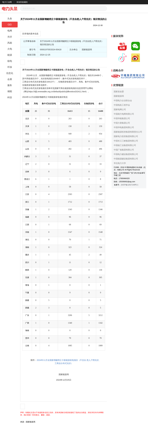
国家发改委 (119, 91)
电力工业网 (7, 2)
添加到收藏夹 (22, 2)
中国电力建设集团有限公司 (126, 154)
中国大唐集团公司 (122, 123)
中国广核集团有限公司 (124, 150)
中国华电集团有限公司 (124, 127)
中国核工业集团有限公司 (125, 145)
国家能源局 (119, 96)
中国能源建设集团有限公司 (126, 159)
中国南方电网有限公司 (124, 114)
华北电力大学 (120, 163)
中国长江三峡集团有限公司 (126, 141)
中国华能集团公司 (122, 118)
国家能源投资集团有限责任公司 (128, 132)
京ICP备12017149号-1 (129, 185)
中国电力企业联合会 (123, 100)
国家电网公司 (120, 109)
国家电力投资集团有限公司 (126, 136)
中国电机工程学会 (122, 105)
